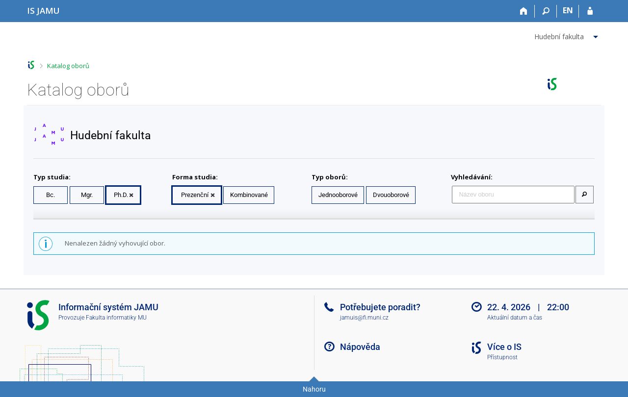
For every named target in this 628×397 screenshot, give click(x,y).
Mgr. (87, 194)
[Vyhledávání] (546, 11)
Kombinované (249, 194)
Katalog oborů (68, 65)
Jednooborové (338, 194)
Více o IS (504, 347)
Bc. (50, 194)
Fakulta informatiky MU (116, 317)
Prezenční (195, 194)
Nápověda (360, 347)
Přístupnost (502, 357)
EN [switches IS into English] (568, 10)
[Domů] (524, 11)
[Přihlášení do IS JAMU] (590, 11)
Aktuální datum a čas (514, 317)
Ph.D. (121, 194)
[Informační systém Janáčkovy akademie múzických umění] (43, 10)
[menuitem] (567, 35)
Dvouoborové (391, 194)
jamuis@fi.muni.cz (364, 317)
